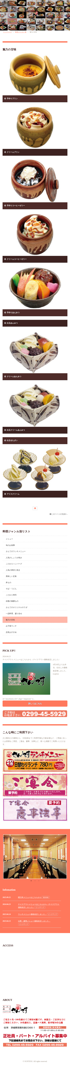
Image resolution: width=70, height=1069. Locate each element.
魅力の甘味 (35, 20)
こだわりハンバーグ (14, 564)
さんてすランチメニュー (16, 551)
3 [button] (39, 880)
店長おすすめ (11, 632)
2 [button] (35, 880)
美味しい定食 (11, 576)
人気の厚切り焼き (13, 570)
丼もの (8, 583)
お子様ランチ (11, 626)
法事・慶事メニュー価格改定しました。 (34, 921)
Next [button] (63, 856)
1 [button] (31, 880)
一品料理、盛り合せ (14, 614)
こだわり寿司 (11, 595)
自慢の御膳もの (12, 601)
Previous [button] (6, 856)
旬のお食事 (10, 545)
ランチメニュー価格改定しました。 (32, 914)
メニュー (9, 539)
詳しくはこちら (35, 703)
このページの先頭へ (58, 514)
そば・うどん (11, 589)
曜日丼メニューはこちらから (29, 897)
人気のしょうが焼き (14, 558)
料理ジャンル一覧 (20, 32)
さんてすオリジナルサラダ (16, 607)
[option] (35, 856)
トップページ (7, 32)
